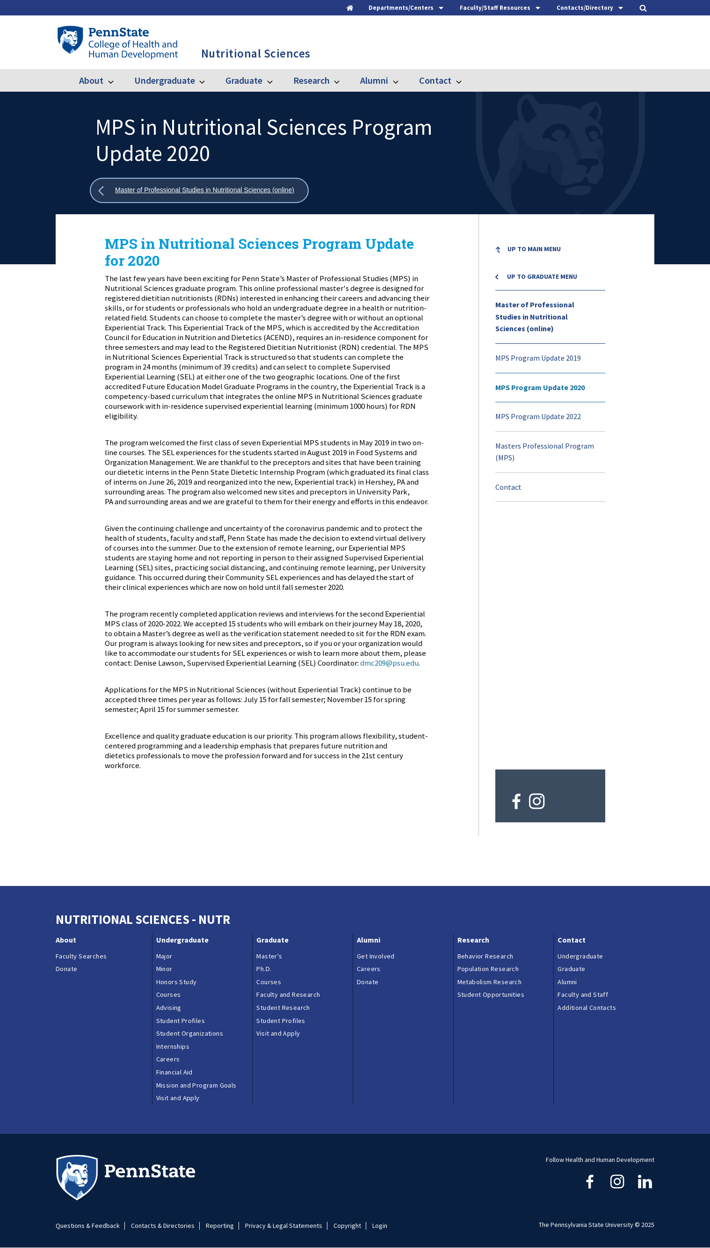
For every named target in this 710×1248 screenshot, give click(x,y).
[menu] (550, 368)
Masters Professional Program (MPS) (544, 452)
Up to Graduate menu (542, 276)
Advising (168, 1007)
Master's (269, 956)
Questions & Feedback (88, 1226)
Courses (168, 994)
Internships (172, 1046)
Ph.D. (263, 969)
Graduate (243, 80)
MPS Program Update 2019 (538, 358)
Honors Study (176, 982)
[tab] (406, 7)
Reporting (220, 1226)
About (91, 80)
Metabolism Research (489, 982)
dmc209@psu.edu (389, 663)
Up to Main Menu (534, 249)
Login (379, 1226)
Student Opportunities (490, 994)
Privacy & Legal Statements (283, 1226)
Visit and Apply (178, 1098)
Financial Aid (174, 1072)
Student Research (283, 1007)
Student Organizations (189, 1033)
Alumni (374, 80)
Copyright (347, 1226)
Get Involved (376, 956)
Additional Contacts (587, 1007)
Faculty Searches (81, 956)
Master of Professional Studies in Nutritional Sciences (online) (534, 316)
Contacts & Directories (163, 1226)
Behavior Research (485, 956)
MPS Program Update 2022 (538, 416)
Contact (435, 80)
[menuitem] (550, 250)
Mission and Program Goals (196, 1085)
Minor (164, 969)
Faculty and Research (288, 994)
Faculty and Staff (583, 994)
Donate (66, 969)
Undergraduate (164, 80)
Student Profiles (180, 1020)
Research (311, 80)
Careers (168, 1059)
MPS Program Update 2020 (540, 387)
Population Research (488, 969)
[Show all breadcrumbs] (199, 190)
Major (164, 956)
